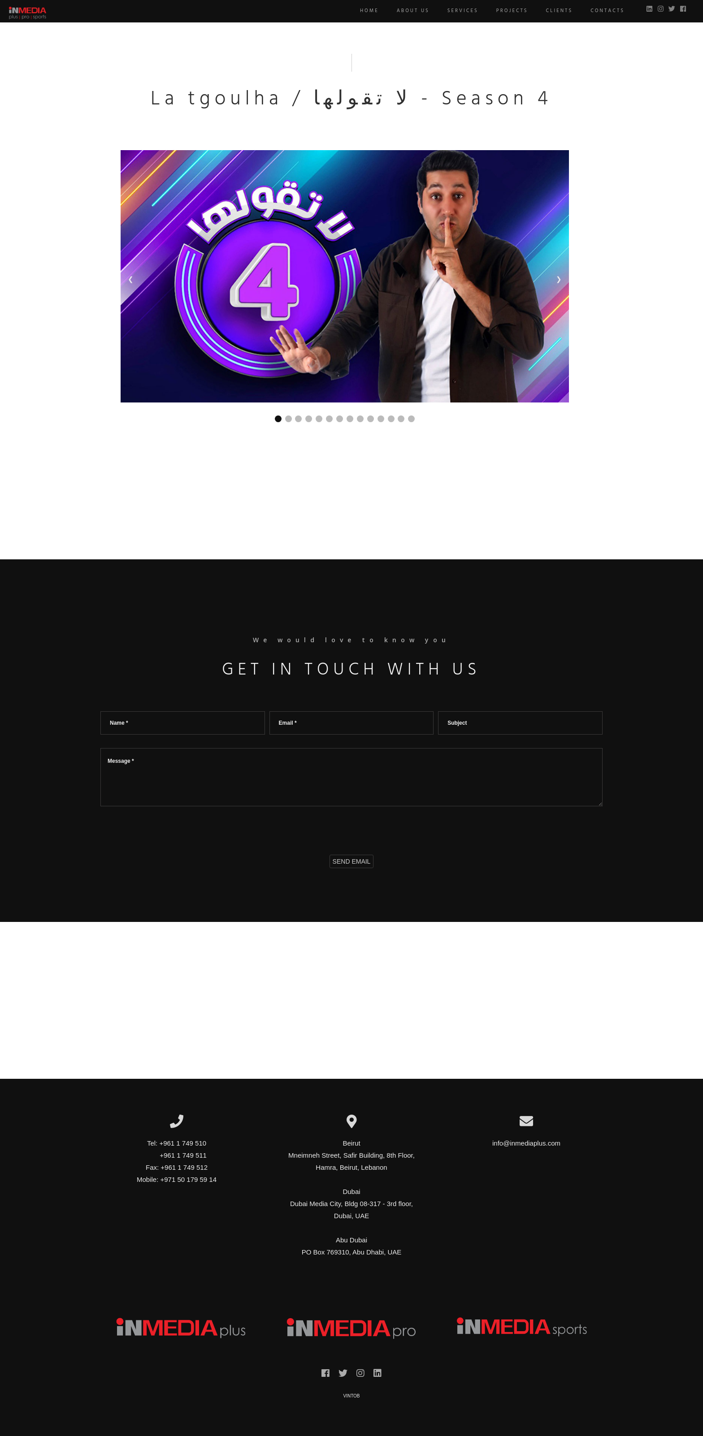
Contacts (603, 11)
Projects (508, 11)
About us (408, 11)
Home (365, 11)
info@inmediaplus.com (526, 1143)
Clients (555, 11)
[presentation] (168, 828)
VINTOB (351, 1395)
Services (458, 11)
